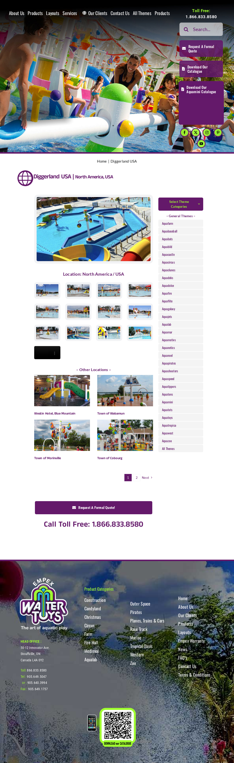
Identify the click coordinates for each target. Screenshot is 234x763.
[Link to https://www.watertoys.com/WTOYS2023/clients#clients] (25, 178)
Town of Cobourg (109, 458)
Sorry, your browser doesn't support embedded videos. (47, 352)
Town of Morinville (47, 458)
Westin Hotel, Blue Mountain (54, 413)
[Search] (186, 29)
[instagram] (206, 132)
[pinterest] (218, 132)
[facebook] (184, 132)
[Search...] (201, 29)
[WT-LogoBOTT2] (44, 579)
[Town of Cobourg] (125, 435)
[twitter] (195, 132)
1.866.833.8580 (201, 16)
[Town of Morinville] (62, 435)
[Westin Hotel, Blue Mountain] (62, 390)
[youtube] (201, 143)
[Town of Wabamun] (125, 390)
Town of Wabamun (111, 413)
